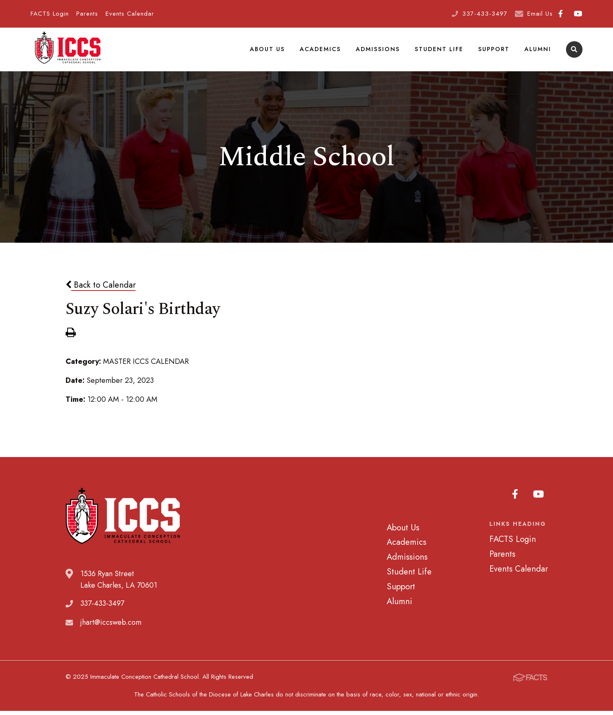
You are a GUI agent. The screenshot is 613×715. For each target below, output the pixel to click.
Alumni (537, 51)
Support (494, 51)
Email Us (540, 13)
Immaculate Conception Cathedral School (68, 51)
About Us (267, 51)
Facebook (560, 13)
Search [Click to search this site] (574, 52)
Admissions (378, 51)
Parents (87, 13)
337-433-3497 (484, 13)
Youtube (578, 13)
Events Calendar (130, 13)
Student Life (439, 51)
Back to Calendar (101, 289)
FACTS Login (50, 13)
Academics (320, 51)
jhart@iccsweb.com (110, 626)
